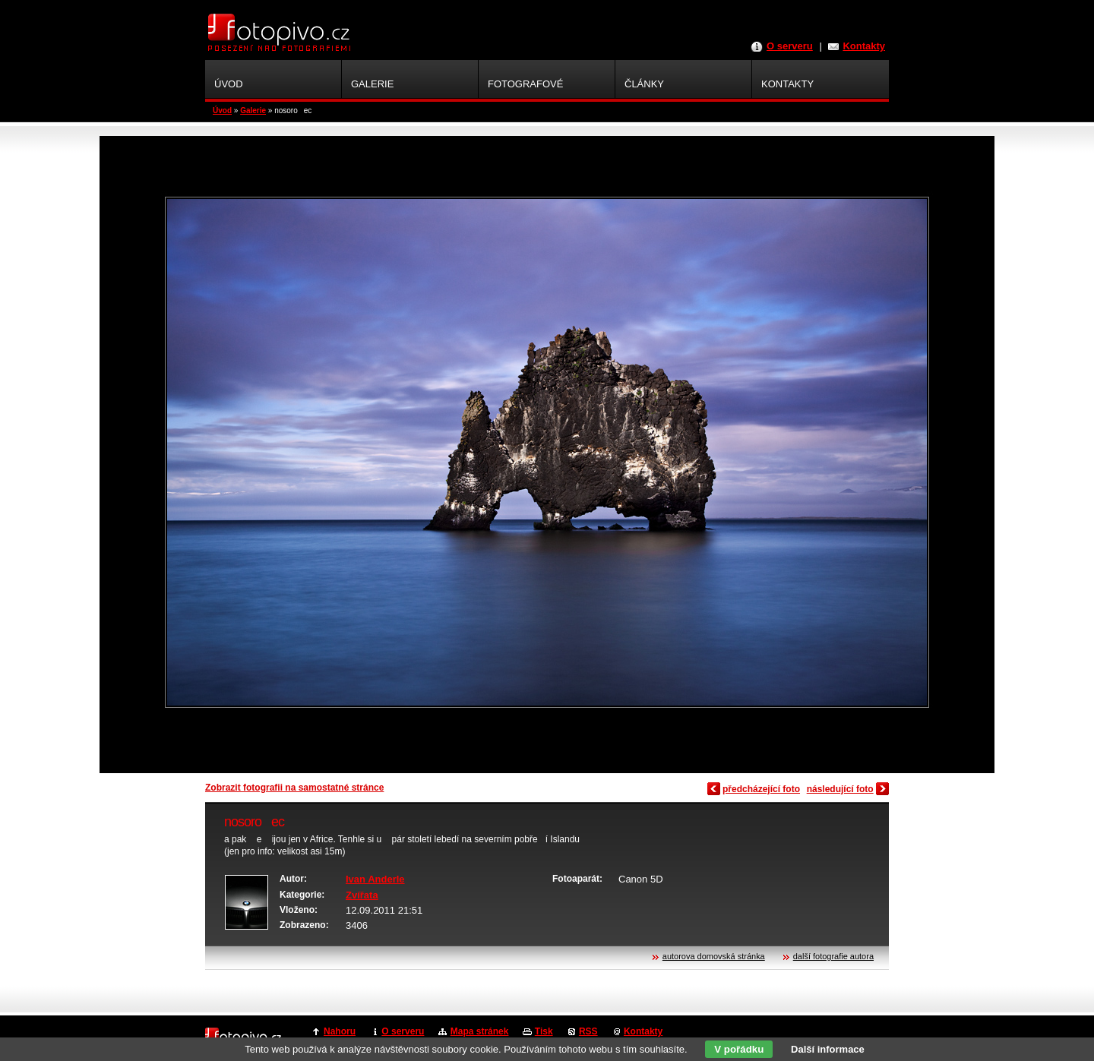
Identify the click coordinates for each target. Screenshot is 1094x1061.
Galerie (253, 110)
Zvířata (362, 895)
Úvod (222, 110)
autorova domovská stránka (713, 956)
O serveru (790, 46)
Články (644, 84)
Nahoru (340, 1031)
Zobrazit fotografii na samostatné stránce (294, 787)
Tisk (544, 1031)
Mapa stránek (480, 1031)
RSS (588, 1031)
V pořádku (739, 1049)
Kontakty (864, 46)
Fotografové (525, 84)
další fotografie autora (833, 956)
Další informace (828, 1049)
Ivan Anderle (375, 879)
